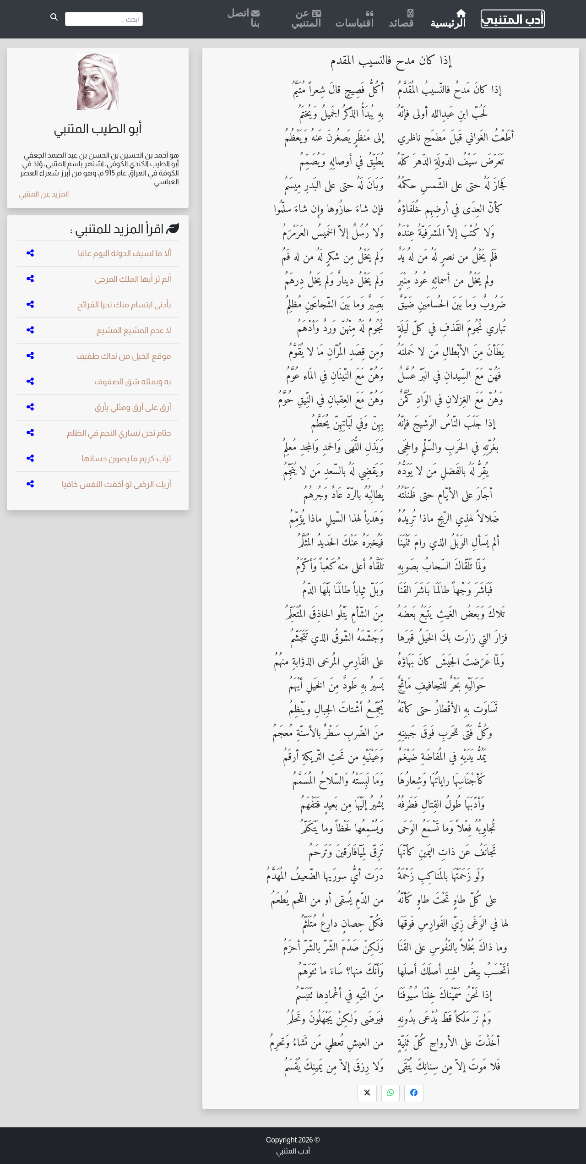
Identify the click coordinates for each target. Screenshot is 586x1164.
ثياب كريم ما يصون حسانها (126, 458)
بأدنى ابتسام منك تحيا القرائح (124, 304)
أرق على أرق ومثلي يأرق (133, 407)
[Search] (104, 19)
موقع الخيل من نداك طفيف (123, 356)
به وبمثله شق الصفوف (132, 381)
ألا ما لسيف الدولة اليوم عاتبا (124, 253)
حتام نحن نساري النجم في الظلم (119, 432)
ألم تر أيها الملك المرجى (133, 279)
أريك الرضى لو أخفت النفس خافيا (116, 484)
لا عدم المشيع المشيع (134, 330)
